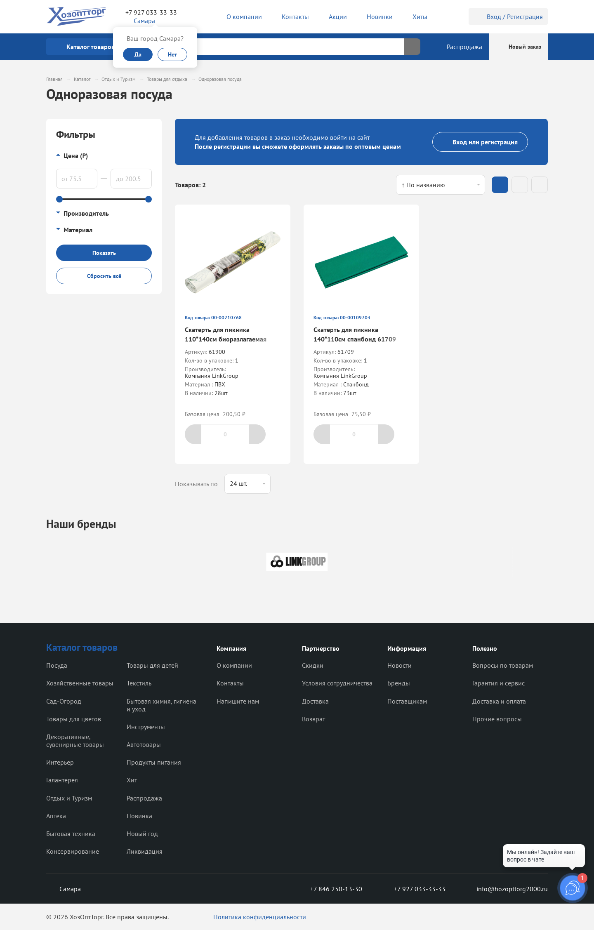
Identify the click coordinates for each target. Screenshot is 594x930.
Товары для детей (152, 665)
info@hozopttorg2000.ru (506, 889)
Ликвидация (145, 851)
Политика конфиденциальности (259, 917)
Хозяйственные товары (79, 683)
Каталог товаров (82, 647)
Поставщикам (407, 701)
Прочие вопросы (497, 719)
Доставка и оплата (499, 701)
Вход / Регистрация (508, 16)
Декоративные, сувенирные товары (75, 740)
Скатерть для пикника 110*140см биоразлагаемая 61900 (225, 338)
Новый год (142, 833)
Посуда (56, 665)
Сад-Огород (63, 701)
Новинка (139, 816)
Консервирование (72, 851)
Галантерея (62, 780)
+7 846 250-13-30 (329, 889)
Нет (172, 54)
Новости (399, 665)
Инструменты (146, 727)
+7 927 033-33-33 (151, 12)
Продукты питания (154, 762)
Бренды (398, 683)
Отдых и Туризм (69, 798)
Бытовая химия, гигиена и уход (161, 705)
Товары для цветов (73, 719)
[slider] (59, 199)
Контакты (230, 683)
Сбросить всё (104, 276)
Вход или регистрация (480, 142)
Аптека (56, 816)
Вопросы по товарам (502, 665)
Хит (132, 780)
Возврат (313, 719)
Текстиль (139, 683)
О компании (234, 665)
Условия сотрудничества (337, 683)
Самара (63, 889)
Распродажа (144, 798)
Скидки (312, 665)
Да (137, 54)
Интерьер (60, 762)
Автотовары (144, 744)
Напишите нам (238, 701)
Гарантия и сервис (498, 683)
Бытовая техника (70, 833)
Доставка (315, 701)
